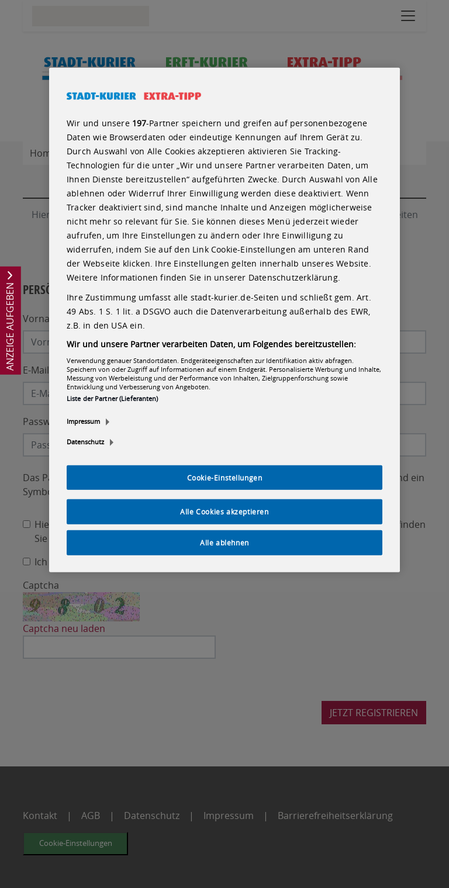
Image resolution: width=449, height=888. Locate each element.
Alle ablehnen (224, 542)
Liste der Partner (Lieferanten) (112, 398)
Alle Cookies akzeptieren (224, 511)
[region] (224, 320)
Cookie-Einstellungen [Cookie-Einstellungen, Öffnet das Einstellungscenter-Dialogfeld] (225, 477)
